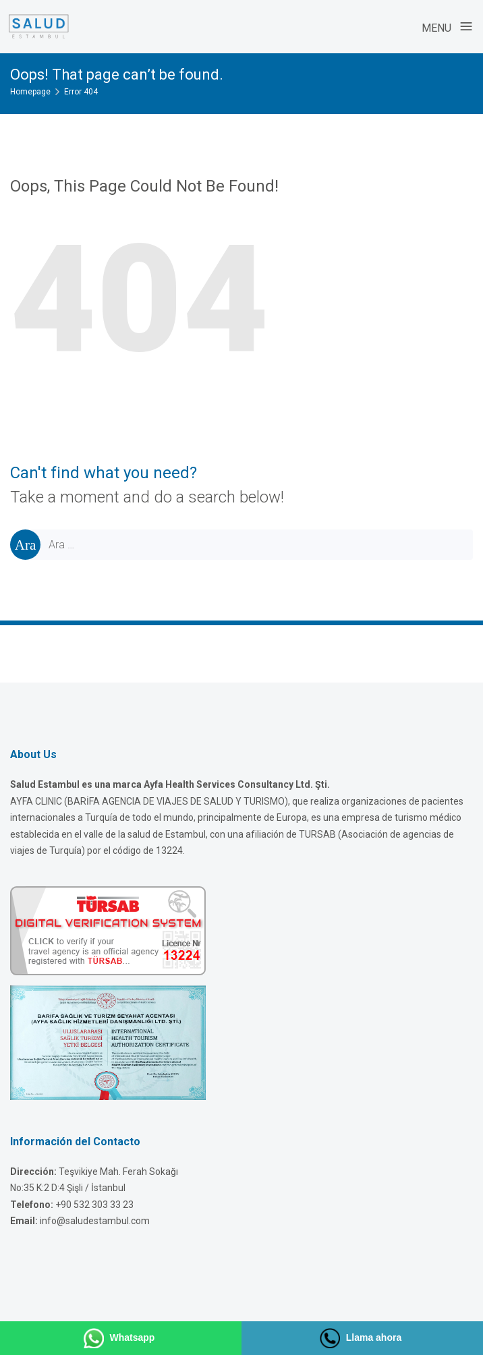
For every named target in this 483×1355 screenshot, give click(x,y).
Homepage (30, 91)
